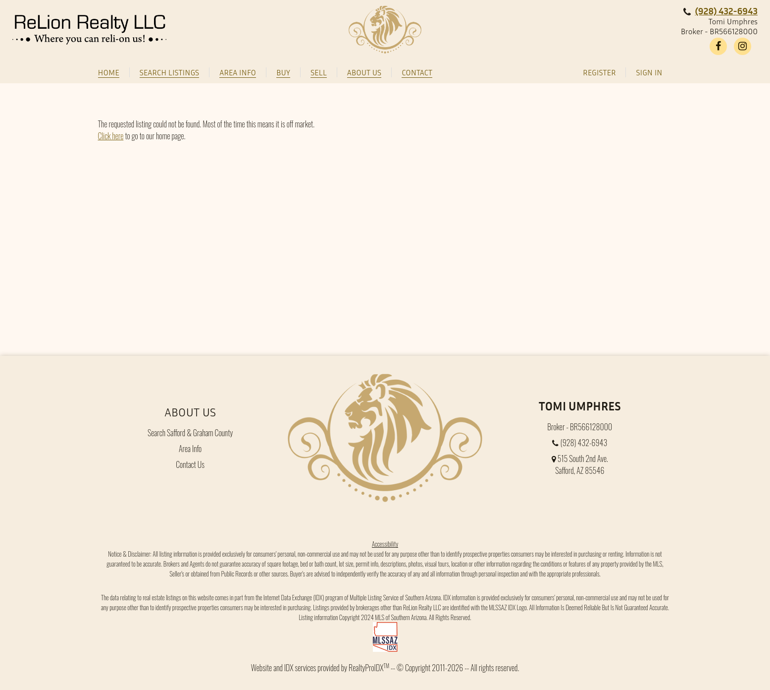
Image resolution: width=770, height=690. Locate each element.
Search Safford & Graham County (190, 433)
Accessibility (385, 544)
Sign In (649, 72)
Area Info (190, 449)
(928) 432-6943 (726, 10)
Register (599, 72)
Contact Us (190, 464)
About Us (190, 412)
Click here (111, 136)
